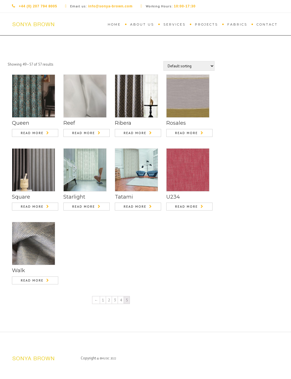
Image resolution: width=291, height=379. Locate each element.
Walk (18, 270)
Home (114, 24)
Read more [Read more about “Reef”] (83, 133)
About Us (142, 24)
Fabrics (237, 24)
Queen (20, 123)
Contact (267, 24)
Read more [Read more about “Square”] (32, 206)
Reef (69, 123)
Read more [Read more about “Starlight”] (83, 206)
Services (174, 24)
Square (21, 197)
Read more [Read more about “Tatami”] (135, 206)
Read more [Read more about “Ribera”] (135, 133)
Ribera (123, 123)
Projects (206, 24)
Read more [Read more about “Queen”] (32, 133)
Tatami (124, 197)
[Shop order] (189, 66)
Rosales (176, 123)
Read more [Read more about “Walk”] (32, 280)
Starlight (74, 197)
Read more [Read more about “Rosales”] (186, 133)
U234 (173, 197)
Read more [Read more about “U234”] (186, 206)
